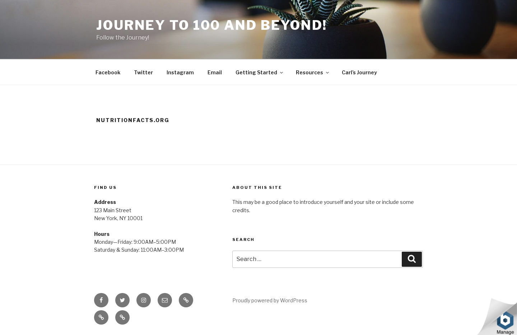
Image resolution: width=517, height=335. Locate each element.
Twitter (143, 72)
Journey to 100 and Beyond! (211, 25)
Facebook (108, 72)
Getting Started (260, 72)
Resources (313, 72)
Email (215, 72)
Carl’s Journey (359, 72)
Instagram (180, 72)
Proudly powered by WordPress (269, 300)
